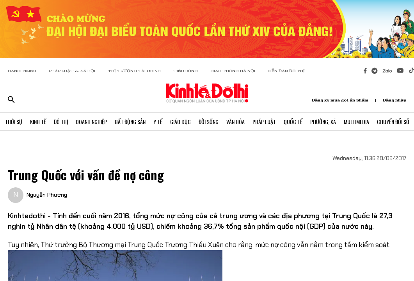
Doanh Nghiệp (91, 121)
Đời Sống (209, 121)
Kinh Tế (38, 121)
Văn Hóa (235, 121)
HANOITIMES (22, 70)
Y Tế (157, 121)
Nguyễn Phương (47, 194)
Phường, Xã (323, 121)
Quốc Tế (293, 121)
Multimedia (356, 121)
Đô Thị (61, 121)
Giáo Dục (180, 121)
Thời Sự (13, 121)
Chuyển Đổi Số (393, 121)
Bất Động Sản (130, 121)
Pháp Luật (264, 121)
